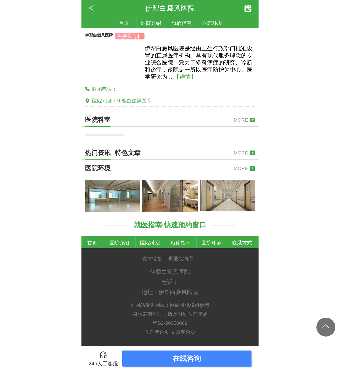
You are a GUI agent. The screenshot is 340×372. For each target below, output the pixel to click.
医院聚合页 (156, 332)
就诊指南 (181, 23)
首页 (124, 23)
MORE (241, 120)
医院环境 (212, 23)
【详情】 (185, 76)
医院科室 (150, 242)
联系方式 (242, 242)
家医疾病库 (180, 258)
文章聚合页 (183, 332)
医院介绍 (151, 23)
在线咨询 (187, 358)
